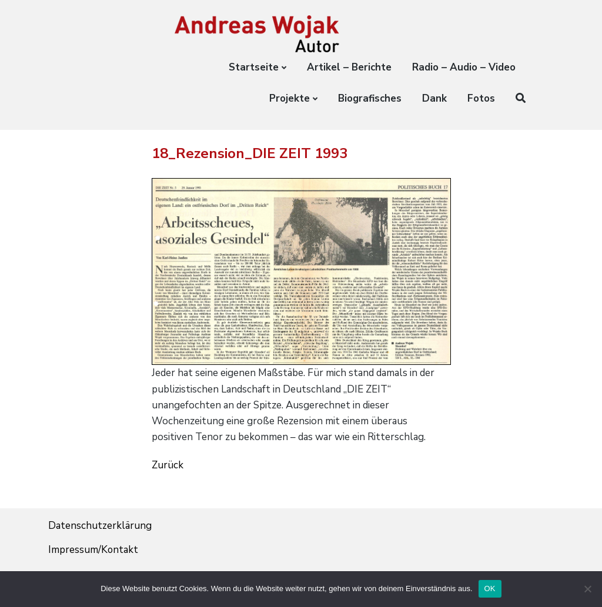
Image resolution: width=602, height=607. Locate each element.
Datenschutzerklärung (100, 525)
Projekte (289, 98)
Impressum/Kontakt (93, 549)
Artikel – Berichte (349, 67)
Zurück (167, 465)
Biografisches (370, 98)
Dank (434, 98)
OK (490, 588)
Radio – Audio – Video (464, 67)
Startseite (254, 67)
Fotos (481, 98)
